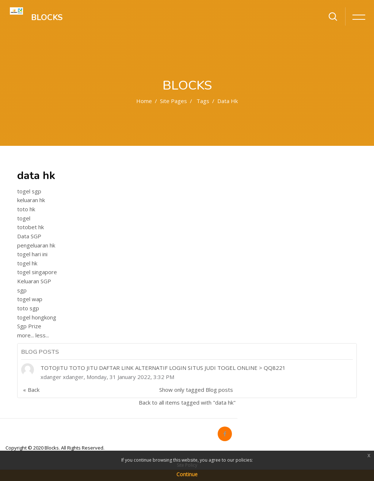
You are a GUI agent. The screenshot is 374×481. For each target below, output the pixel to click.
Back (33, 389)
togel (23, 218)
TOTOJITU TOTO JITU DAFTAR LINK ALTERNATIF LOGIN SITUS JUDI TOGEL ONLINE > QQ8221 (163, 367)
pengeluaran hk (36, 245)
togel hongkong (36, 317)
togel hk (27, 263)
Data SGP (29, 236)
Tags (202, 101)
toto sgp (28, 308)
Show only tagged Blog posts (196, 389)
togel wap (29, 299)
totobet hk (30, 227)
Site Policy (187, 465)
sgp (22, 290)
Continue (187, 474)
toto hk (26, 209)
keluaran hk (31, 200)
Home (144, 101)
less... (42, 335)
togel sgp (29, 191)
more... (25, 335)
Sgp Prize (29, 326)
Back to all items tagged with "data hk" (187, 402)
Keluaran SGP (34, 281)
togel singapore (37, 272)
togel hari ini (32, 254)
